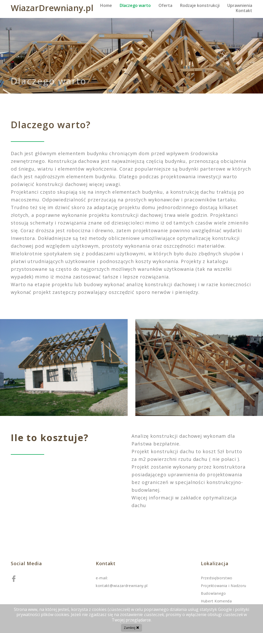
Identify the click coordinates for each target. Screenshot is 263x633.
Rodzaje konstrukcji (200, 5)
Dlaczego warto (135, 5)
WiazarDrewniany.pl (52, 8)
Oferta (165, 5)
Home (106, 5)
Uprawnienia (239, 5)
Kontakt (244, 10)
